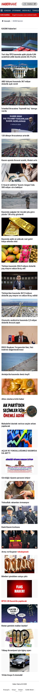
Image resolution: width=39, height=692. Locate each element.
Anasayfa (6, 690)
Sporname (16, 11)
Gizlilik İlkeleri (29, 690)
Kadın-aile (26, 11)
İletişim (20, 690)
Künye (14, 690)
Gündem (7, 11)
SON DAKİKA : (5, 15)
